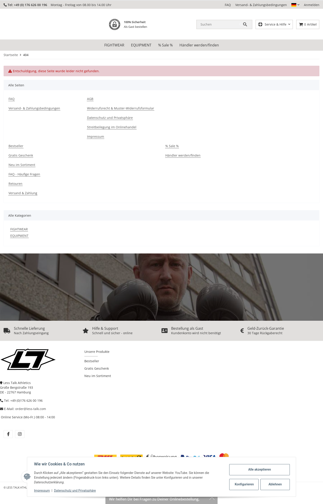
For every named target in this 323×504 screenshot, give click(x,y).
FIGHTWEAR (19, 229)
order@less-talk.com (30, 408)
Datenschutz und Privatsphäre (75, 490)
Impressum (42, 490)
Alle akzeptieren (259, 469)
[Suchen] (218, 24)
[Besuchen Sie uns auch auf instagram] (19, 434)
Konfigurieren (244, 484)
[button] (295, 5)
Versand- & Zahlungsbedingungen (261, 5)
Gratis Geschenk (96, 368)
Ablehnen (275, 484)
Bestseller (91, 360)
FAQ (228, 5)
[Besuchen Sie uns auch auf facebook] (8, 434)
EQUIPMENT (19, 235)
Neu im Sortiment (97, 375)
